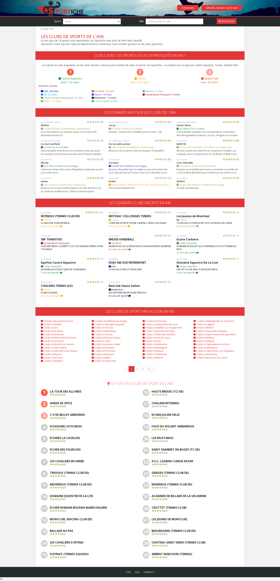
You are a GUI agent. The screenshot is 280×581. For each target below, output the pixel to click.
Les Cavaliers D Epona (68, 542)
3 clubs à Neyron (51, 354)
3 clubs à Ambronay (205, 354)
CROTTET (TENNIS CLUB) (169, 508)
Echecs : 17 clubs (51, 101)
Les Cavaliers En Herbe (69, 461)
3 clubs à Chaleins (51, 361)
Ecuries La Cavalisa (66, 438)
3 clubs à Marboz (153, 357)
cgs (127, 572)
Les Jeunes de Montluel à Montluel (196, 166)
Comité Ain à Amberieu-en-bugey (127, 166)
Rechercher (227, 21)
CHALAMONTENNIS (165, 403)
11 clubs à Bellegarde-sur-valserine (213, 321)
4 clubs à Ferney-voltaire (106, 337)
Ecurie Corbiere (187, 239)
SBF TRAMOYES (52, 239)
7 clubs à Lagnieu (204, 324)
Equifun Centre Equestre (57, 262)
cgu (137, 572)
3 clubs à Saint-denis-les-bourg (58, 351)
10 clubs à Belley (51, 324)
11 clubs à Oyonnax (154, 321)
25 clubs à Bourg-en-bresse (56, 321)
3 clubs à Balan (101, 357)
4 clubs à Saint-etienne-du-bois (211, 344)
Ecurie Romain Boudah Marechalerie (80, 508)
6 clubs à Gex (49, 327)
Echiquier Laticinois (66, 426)
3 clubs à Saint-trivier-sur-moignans (213, 351)
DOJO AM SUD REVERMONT (128, 262)
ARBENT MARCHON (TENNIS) (172, 554)
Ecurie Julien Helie (167, 415)
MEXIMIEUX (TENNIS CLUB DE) (71, 484)
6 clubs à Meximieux (103, 331)
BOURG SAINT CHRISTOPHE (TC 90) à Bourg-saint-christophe (140, 184)
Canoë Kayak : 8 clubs (105, 101)
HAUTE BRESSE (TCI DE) (169, 391)
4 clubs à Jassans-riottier (106, 344)
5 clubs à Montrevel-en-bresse (58, 337)
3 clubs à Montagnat (154, 347)
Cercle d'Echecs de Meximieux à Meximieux (65, 128)
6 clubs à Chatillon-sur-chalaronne (162, 327)
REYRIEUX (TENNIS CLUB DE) (61, 216)
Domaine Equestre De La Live (197, 262)
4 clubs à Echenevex (155, 344)
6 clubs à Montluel (51, 331)
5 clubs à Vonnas (102, 334)
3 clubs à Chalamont (154, 354)
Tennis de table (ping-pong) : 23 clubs (61, 97)
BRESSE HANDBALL (123, 239)
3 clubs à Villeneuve (205, 347)
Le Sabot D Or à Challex (190, 128)
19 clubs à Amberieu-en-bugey (109, 321)
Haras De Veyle (62, 403)
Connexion (189, 7)
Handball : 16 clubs (103, 91)
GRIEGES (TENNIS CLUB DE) (171, 473)
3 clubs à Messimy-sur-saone (210, 357)
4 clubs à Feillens (204, 337)
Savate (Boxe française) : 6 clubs (161, 94)
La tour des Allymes (66, 391)
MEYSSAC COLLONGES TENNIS (131, 216)
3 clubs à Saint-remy (104, 361)
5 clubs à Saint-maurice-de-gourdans (214, 334)
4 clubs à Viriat (152, 341)
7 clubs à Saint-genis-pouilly (107, 324)
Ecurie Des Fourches (67, 450)
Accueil (44, 29)
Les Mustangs (163, 438)
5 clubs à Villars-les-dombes (158, 334)
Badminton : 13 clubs (104, 97)
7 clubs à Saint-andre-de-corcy (160, 324)
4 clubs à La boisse (52, 341)
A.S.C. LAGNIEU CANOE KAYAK (173, 461)
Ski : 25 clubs (49, 94)
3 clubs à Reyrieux (103, 354)
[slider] (93, 122)
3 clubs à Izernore (51, 357)
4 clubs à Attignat (204, 341)
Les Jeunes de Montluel (193, 216)
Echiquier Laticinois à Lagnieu (125, 128)
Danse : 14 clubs (102, 94)
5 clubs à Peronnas (52, 334)
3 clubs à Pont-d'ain (103, 351)
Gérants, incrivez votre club (222, 7)
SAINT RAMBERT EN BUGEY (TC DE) (177, 450)
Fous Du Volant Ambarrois (173, 426)
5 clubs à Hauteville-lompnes (210, 331)
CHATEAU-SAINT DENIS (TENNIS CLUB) (179, 542)
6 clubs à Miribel (203, 327)
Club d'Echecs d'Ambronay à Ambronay (130, 147)
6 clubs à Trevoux (102, 327)
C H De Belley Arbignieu (69, 415)
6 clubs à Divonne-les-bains (158, 331)
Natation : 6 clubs (153, 91)
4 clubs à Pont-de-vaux (156, 337)
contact (149, 572)
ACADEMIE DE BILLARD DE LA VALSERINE (181, 496)
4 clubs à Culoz (101, 341)
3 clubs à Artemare (103, 347)
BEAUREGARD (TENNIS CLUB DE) (175, 531)
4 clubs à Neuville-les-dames (57, 344)
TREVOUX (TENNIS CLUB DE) (70, 473)
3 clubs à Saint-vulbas (53, 347)
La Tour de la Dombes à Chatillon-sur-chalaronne (203, 147)
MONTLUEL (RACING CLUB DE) (71, 519)
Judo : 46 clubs (50, 91)
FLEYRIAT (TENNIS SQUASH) (70, 554)
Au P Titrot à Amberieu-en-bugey (59, 166)
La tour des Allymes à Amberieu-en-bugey (199, 184)
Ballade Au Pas (62, 531)
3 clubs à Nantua (153, 351)
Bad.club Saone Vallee (124, 285)
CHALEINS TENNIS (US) (57, 285)
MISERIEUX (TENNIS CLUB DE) (173, 484)
